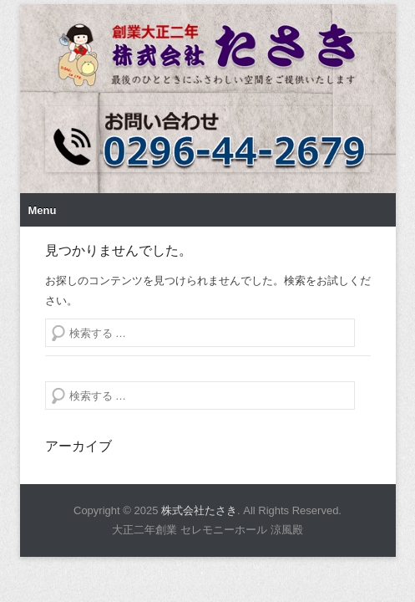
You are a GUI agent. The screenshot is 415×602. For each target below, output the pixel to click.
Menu (42, 223)
